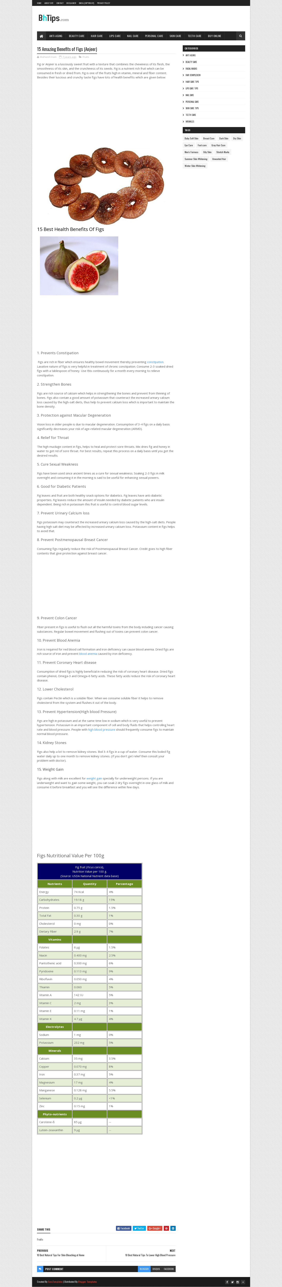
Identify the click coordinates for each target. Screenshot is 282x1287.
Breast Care (208, 138)
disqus (156, 1269)
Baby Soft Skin (191, 138)
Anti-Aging (55, 36)
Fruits (86, 57)
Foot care (202, 145)
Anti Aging (191, 55)
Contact (59, 3)
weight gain (94, 778)
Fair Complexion (193, 75)
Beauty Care (77, 36)
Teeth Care (195, 36)
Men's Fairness (191, 152)
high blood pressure (101, 729)
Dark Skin (223, 138)
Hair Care (97, 36)
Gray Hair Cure (218, 145)
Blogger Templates (87, 1281)
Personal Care (154, 36)
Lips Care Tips (192, 88)
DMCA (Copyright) (86, 3)
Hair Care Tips (192, 81)
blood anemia (88, 654)
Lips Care (115, 36)
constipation (155, 362)
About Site (48, 3)
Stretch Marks (222, 152)
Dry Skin (237, 138)
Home (39, 3)
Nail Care (133, 36)
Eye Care (189, 145)
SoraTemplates (55, 1281)
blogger (144, 1269)
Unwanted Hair (219, 159)
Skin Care (175, 36)
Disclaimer (71, 3)
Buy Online (214, 36)
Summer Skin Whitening (196, 159)
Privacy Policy (103, 3)
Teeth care (191, 114)
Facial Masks (191, 68)
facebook (169, 1269)
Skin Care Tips (192, 108)
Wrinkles (190, 121)
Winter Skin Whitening (195, 165)
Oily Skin (207, 152)
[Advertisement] (96, 112)
